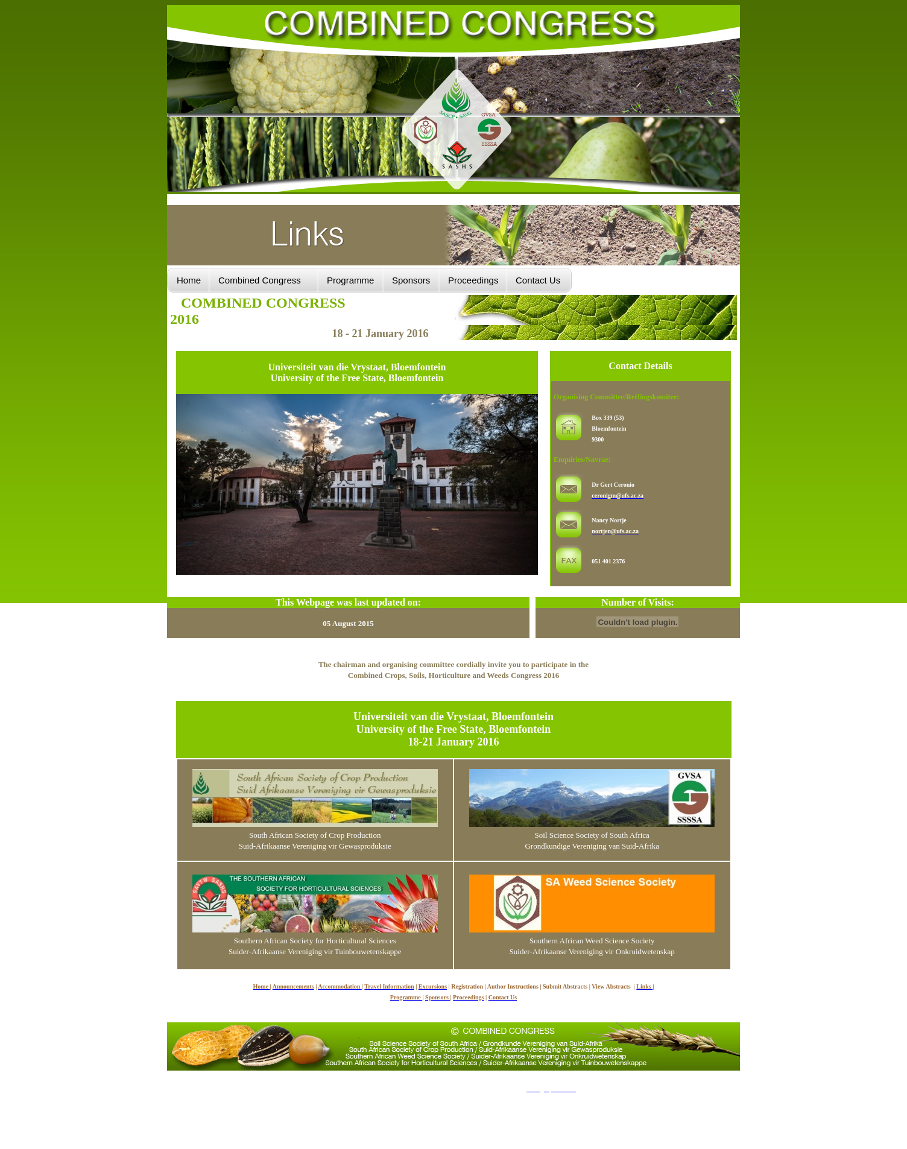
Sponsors (411, 280)
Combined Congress (259, 280)
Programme (350, 280)
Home (189, 280)
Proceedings (473, 280)
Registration (467, 986)
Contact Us (539, 280)
